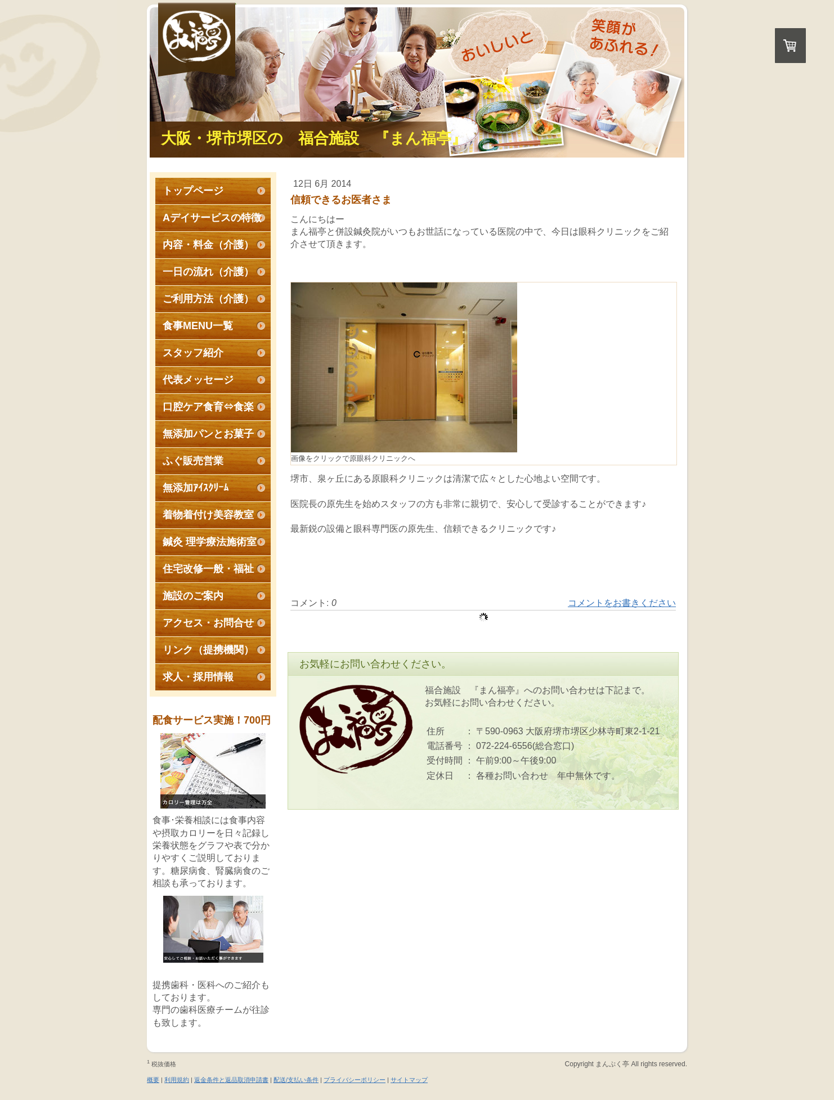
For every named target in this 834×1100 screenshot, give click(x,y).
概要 (153, 1079)
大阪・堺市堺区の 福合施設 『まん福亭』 (314, 138)
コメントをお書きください (622, 603)
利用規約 (176, 1079)
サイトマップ (409, 1079)
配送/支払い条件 (296, 1079)
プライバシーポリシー (354, 1079)
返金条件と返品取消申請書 (231, 1079)
